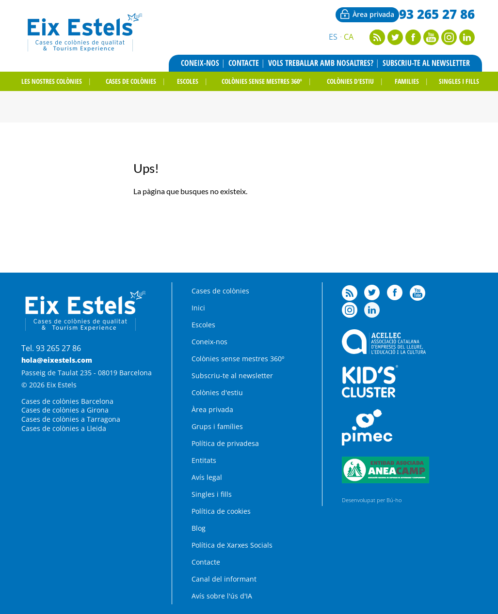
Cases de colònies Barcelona (67, 401)
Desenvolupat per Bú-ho (372, 500)
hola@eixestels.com (56, 360)
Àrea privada (373, 14)
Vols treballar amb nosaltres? (320, 63)
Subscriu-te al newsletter (426, 63)
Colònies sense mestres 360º (262, 81)
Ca (348, 36)
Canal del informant (224, 578)
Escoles (187, 81)
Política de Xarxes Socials (232, 545)
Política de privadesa (225, 443)
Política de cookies (221, 511)
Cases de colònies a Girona (65, 409)
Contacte (243, 63)
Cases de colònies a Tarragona (70, 419)
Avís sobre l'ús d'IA (222, 595)
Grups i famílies (217, 426)
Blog (199, 528)
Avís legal (207, 477)
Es (333, 36)
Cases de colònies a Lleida (63, 428)
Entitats (204, 460)
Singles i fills (459, 81)
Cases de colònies (131, 81)
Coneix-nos (200, 63)
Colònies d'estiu (217, 392)
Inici (198, 307)
